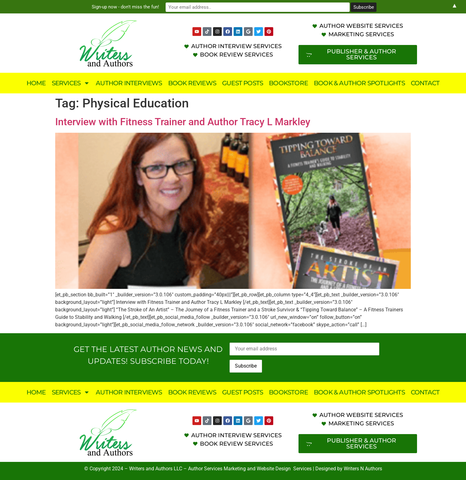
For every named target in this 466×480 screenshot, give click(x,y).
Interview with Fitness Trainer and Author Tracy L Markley (182, 122)
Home (36, 83)
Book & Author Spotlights (359, 83)
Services (71, 83)
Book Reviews (192, 83)
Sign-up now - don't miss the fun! (180, 6)
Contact (425, 83)
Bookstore (288, 83)
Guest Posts (242, 83)
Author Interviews (129, 83)
